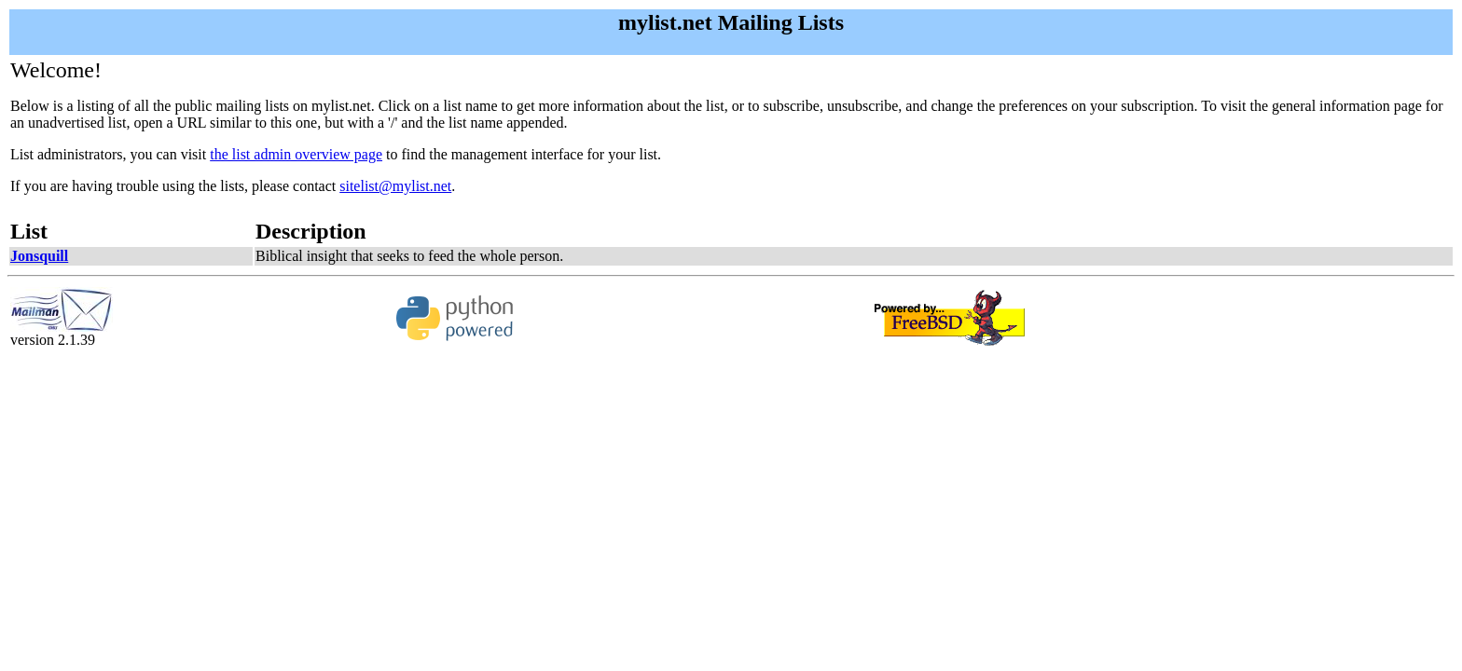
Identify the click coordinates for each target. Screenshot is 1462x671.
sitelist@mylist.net (395, 186)
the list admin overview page (296, 154)
